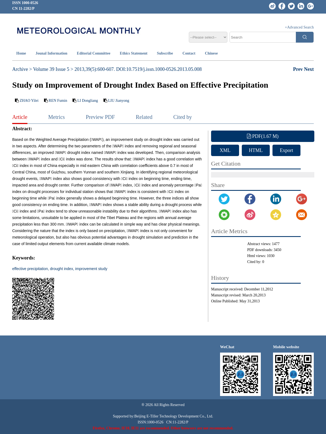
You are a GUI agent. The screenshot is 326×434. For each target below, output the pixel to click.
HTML (256, 150)
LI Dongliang (87, 101)
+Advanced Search (299, 27)
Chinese (211, 53)
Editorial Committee (93, 53)
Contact (189, 53)
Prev (298, 69)
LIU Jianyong (118, 101)
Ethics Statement (134, 53)
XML (225, 150)
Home (21, 53)
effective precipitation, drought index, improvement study (59, 269)
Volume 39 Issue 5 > (53, 69)
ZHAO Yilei (29, 101)
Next (309, 69)
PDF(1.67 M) (263, 136)
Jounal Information (51, 53)
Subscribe (165, 53)
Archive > (22, 69)
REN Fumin (58, 101)
